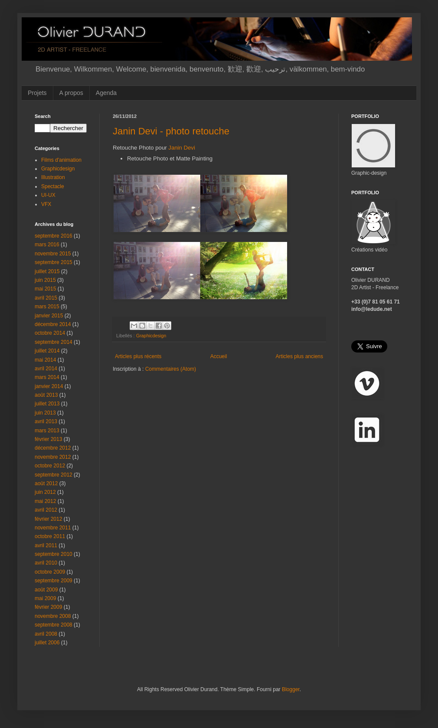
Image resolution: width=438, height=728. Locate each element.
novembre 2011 (53, 528)
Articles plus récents (138, 356)
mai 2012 (45, 501)
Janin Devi (181, 147)
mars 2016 (47, 245)
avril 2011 (46, 545)
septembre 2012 (53, 475)
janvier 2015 (49, 316)
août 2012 (46, 483)
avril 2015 (46, 298)
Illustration (53, 177)
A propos (71, 92)
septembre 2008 (53, 625)
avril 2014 (46, 369)
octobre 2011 (50, 536)
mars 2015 (47, 307)
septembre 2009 (53, 581)
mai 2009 (45, 598)
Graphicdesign (151, 335)
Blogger (291, 689)
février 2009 (48, 607)
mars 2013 (47, 431)
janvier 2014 (49, 386)
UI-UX (48, 195)
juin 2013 (45, 413)
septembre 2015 (53, 262)
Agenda (106, 92)
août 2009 (46, 590)
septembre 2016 (53, 236)
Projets (37, 92)
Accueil (218, 356)
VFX (46, 204)
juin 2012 (45, 492)
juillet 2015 (47, 271)
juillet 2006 (47, 643)
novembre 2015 (53, 254)
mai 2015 (45, 289)
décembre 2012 (53, 448)
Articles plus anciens (299, 356)
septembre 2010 (53, 554)
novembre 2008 (53, 616)
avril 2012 (46, 510)
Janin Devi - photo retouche (171, 131)
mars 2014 (47, 377)
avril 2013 (46, 421)
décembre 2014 (53, 324)
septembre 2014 (53, 342)
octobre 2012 (50, 466)
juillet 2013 (47, 404)
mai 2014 (45, 360)
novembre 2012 (53, 457)
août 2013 (46, 395)
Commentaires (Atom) (170, 369)
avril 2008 (46, 634)
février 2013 (48, 439)
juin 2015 (45, 280)
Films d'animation (61, 160)
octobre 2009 (50, 572)
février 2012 (48, 519)
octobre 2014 (50, 333)
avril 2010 (46, 563)
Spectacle (52, 186)
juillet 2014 (47, 351)
